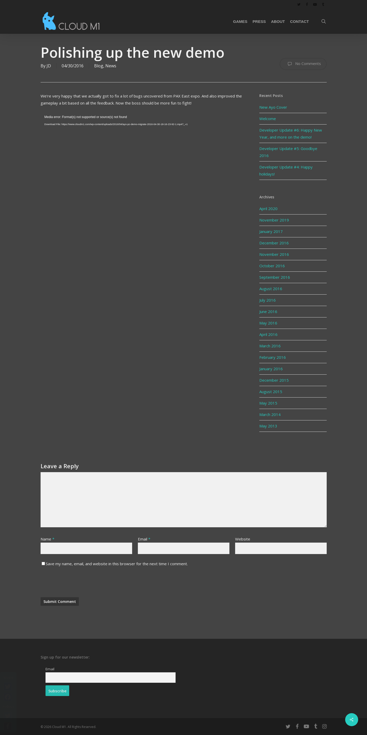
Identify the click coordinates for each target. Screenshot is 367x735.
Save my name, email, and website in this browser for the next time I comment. (117, 563)
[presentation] (80, 584)
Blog (98, 66)
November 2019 (274, 220)
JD (49, 66)
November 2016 (274, 254)
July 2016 (267, 300)
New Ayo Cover (273, 107)
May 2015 (268, 403)
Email (144, 539)
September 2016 (274, 277)
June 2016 (268, 311)
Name (47, 539)
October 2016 (272, 265)
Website (242, 539)
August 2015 (270, 391)
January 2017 (271, 231)
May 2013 (268, 425)
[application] (143, 171)
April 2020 (268, 208)
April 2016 (268, 334)
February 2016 (272, 357)
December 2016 (274, 242)
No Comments (303, 64)
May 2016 (268, 323)
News (110, 66)
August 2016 (270, 288)
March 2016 (270, 345)
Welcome (267, 118)
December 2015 (274, 380)
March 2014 (270, 414)
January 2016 (271, 368)
